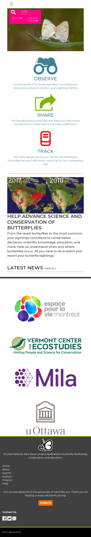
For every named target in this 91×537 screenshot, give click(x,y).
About (6, 469)
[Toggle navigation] (11, 4)
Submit (6, 473)
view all (50, 268)
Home (6, 466)
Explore (7, 476)
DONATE (45, 503)
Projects (7, 480)
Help (5, 483)
